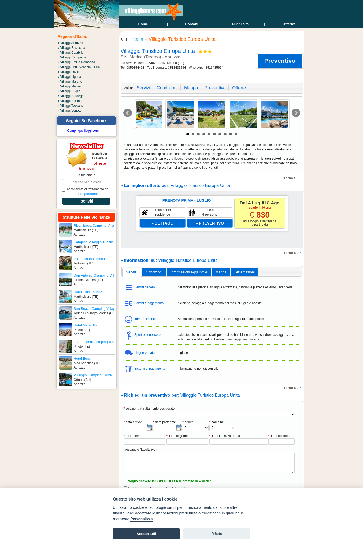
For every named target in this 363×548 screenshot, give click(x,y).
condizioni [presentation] (154, 272)
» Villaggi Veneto (70, 110)
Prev (127, 113)
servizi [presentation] (132, 272)
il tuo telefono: (279, 436)
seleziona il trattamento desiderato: (150, 408)
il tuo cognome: (178, 436)
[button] (280, 61)
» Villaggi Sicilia (69, 101)
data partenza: (164, 422)
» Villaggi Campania (72, 57)
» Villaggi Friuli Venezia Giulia (79, 67)
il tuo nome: (133, 436)
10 (236, 134)
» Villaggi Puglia (69, 91)
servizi (143, 87)
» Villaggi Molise (69, 86)
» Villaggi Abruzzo (70, 43)
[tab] (131, 272)
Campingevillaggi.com (83, 131)
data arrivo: (133, 422)
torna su (293, 178)
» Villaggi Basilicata (71, 48)
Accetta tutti (146, 534)
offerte (239, 87)
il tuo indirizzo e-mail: (225, 436)
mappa (191, 87)
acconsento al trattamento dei (85, 191)
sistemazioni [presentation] (245, 272)
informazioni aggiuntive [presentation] (189, 272)
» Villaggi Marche (70, 81)
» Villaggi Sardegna (72, 96)
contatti (191, 24)
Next (296, 113)
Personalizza (141, 519)
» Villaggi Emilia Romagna (76, 62)
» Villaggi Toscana (70, 106)
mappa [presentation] (221, 272)
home (143, 24)
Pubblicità (240, 24)
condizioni (167, 87)
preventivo (215, 87)
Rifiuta (217, 534)
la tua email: (86, 175)
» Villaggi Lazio (68, 72)
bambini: (216, 422)
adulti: (188, 422)
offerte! (289, 24)
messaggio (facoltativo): (141, 449)
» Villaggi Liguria (69, 77)
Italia (137, 39)
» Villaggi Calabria (71, 52)
